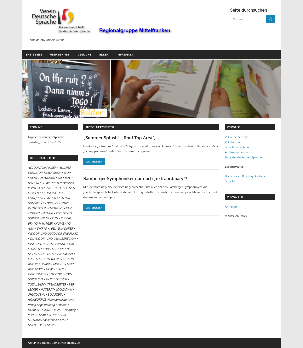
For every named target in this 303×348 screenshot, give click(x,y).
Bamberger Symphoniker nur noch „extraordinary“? (135, 178)
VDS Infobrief (234, 142)
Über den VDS (60, 54)
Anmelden (231, 207)
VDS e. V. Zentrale (236, 137)
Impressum (125, 54)
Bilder (104, 54)
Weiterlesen (94, 161)
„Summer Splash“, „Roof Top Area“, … (122, 137)
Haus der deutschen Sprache (243, 157)
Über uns (84, 54)
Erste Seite (34, 54)
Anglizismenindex (237, 152)
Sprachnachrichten (237, 147)
